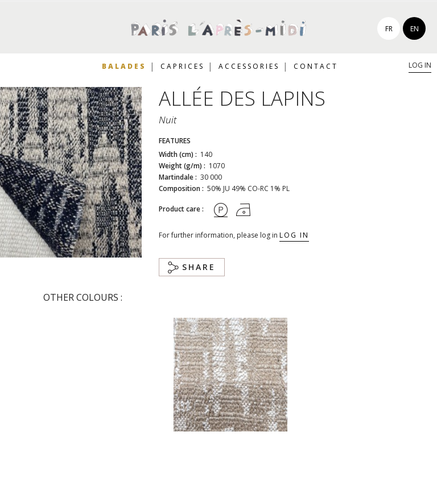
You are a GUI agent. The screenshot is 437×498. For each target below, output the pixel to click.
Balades (124, 66)
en (414, 29)
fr (389, 29)
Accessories (248, 66)
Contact (316, 66)
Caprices (182, 66)
